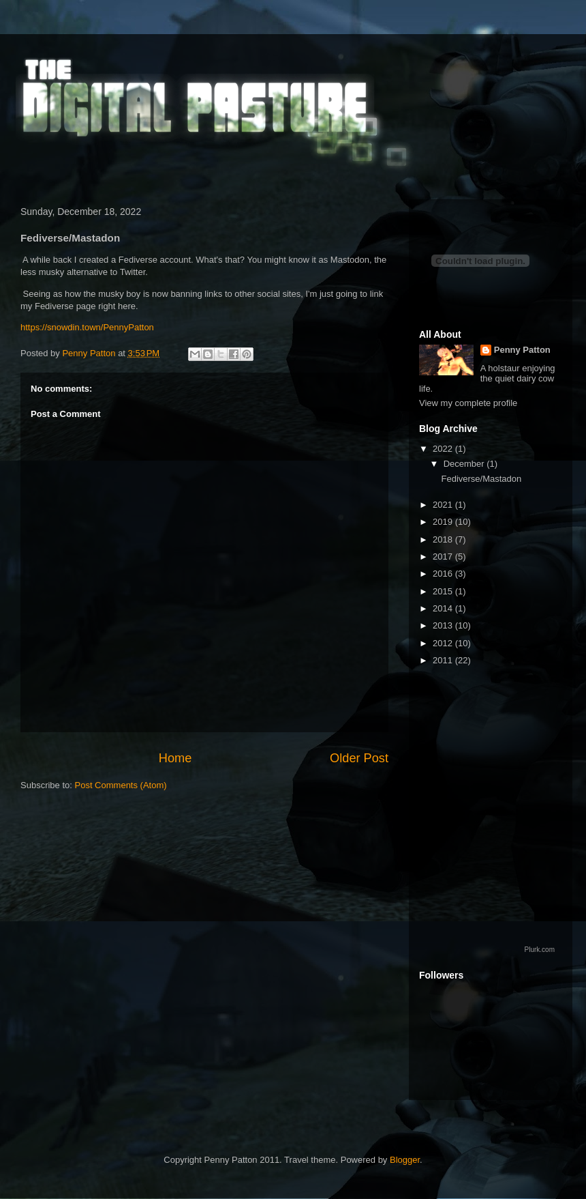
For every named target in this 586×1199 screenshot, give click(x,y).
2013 (444, 625)
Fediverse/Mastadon (481, 479)
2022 (444, 449)
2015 (444, 591)
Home (175, 758)
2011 (444, 660)
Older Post (359, 758)
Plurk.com (540, 949)
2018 (444, 539)
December (465, 464)
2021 (444, 505)
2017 (444, 556)
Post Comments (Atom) (121, 785)
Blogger (405, 1160)
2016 (444, 573)
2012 (444, 643)
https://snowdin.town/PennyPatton (87, 327)
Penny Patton (522, 350)
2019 (444, 522)
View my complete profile (468, 403)
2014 (444, 608)
